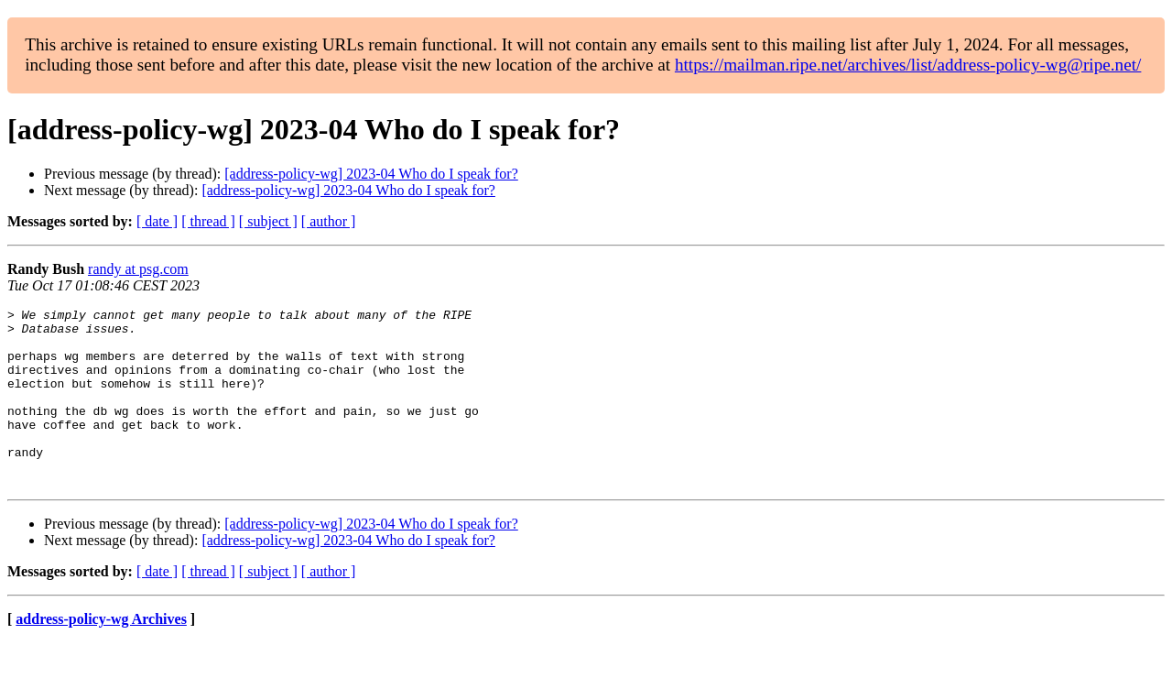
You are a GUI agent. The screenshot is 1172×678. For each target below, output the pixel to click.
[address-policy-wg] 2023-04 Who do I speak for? (371, 173)
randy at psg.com (138, 269)
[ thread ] (208, 221)
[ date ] (157, 221)
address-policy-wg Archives (101, 654)
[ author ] (328, 221)
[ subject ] (268, 221)
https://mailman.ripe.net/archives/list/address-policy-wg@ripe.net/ (908, 64)
